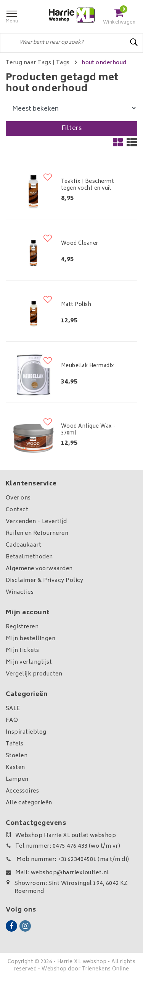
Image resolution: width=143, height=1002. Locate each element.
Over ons (18, 498)
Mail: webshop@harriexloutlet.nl (57, 873)
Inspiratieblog (26, 732)
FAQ (12, 720)
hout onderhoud (104, 63)
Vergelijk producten (34, 674)
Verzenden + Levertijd (36, 521)
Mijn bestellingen (30, 639)
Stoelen (16, 756)
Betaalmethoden (29, 557)
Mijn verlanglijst (29, 662)
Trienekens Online (105, 969)
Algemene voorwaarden (39, 569)
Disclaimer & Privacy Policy (45, 580)
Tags (63, 63)
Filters (71, 128)
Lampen (17, 779)
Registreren (22, 627)
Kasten (15, 767)
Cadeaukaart (23, 545)
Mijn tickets (22, 650)
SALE (13, 708)
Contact (17, 510)
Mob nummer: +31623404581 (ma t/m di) (67, 859)
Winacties (20, 592)
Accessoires (22, 791)
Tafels (15, 744)
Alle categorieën (29, 803)
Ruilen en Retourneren (37, 533)
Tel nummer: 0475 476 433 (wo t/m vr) (63, 846)
